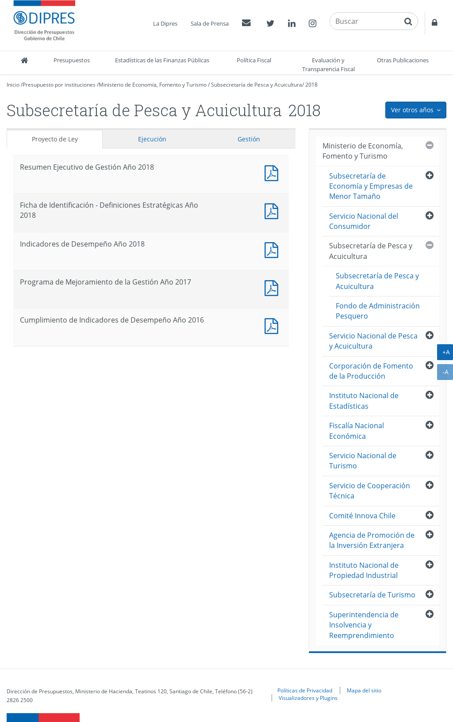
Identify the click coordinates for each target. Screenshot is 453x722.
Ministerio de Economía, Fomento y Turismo (153, 84)
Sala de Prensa (210, 23)
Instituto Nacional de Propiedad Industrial (364, 570)
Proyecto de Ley (55, 139)
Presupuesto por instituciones (59, 84)
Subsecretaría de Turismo (372, 595)
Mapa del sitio (364, 690)
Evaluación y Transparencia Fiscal (328, 64)
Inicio (13, 84)
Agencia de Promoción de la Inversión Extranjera (372, 540)
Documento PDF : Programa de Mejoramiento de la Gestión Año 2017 (273, 287)
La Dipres (165, 23)
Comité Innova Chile (362, 516)
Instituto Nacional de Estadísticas (364, 400)
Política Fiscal (254, 60)
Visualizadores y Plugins (308, 697)
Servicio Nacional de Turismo (362, 461)
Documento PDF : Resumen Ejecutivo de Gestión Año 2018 (273, 172)
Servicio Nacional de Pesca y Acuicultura (373, 341)
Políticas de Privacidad (304, 690)
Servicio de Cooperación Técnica (369, 491)
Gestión (249, 139)
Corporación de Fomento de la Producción (371, 371)
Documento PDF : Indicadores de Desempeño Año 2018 (273, 249)
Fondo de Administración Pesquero (378, 311)
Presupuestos (72, 60)
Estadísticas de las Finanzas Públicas (162, 60)
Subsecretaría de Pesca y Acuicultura (256, 84)
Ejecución (152, 139)
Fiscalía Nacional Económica (356, 431)
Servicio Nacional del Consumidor (363, 221)
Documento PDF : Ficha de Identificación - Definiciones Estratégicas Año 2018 (273, 210)
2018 (311, 84)
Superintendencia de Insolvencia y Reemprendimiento (364, 625)
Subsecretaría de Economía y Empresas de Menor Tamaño (371, 186)
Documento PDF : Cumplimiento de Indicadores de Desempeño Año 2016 (273, 325)
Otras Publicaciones (403, 60)
